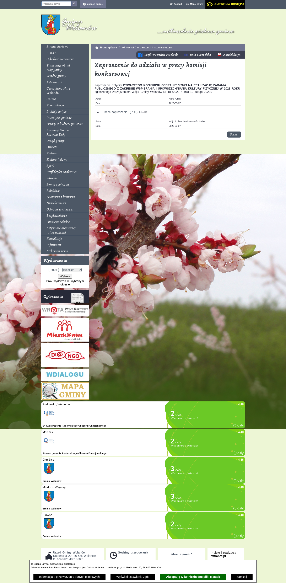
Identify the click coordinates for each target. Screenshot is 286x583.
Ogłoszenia (63, 298)
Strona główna (108, 47)
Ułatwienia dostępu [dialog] (229, 4)
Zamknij (242, 576)
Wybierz (65, 276)
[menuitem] (65, 47)
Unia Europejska (200, 55)
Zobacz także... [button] (95, 4)
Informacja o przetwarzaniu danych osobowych (69, 576)
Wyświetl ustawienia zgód (132, 576)
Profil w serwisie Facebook (161, 55)
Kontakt (178, 4)
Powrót (234, 135)
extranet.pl (218, 556)
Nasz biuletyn (232, 55)
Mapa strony (196, 4)
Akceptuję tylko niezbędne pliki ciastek (193, 576)
